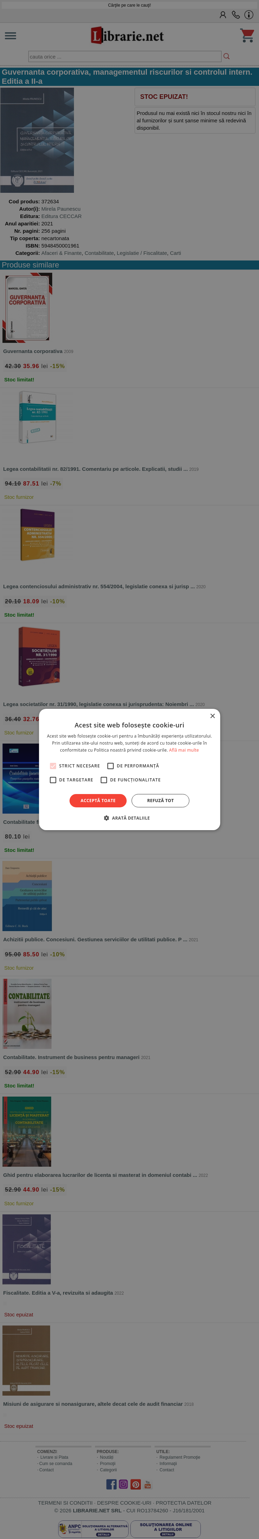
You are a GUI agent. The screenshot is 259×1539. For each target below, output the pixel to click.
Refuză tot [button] (160, 801)
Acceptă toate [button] (98, 801)
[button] (129, 817)
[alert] (129, 769)
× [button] (212, 716)
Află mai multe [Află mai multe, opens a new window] (184, 750)
